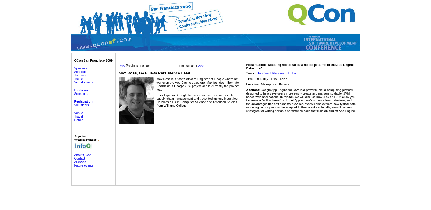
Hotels (78, 120)
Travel (78, 116)
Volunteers (81, 105)
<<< (122, 65)
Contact (79, 158)
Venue (78, 113)
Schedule (80, 72)
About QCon (83, 155)
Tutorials (80, 75)
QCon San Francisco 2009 (93, 60)
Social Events (83, 82)
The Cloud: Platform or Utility (276, 73)
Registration (83, 101)
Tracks (79, 78)
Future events (83, 165)
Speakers (81, 68)
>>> (201, 65)
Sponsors (81, 93)
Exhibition (81, 90)
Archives (80, 162)
